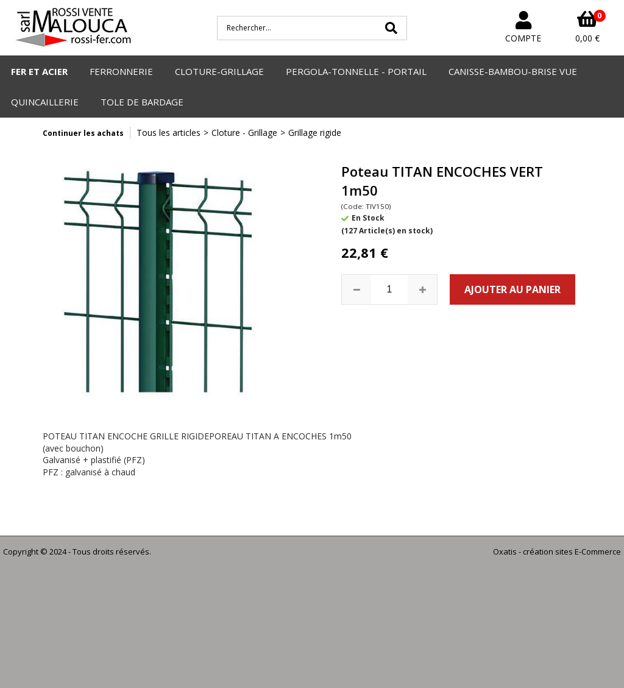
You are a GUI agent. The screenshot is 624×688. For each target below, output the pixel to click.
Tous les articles (168, 132)
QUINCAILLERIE (45, 102)
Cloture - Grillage (244, 132)
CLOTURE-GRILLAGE (219, 71)
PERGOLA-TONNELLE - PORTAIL (356, 71)
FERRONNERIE (121, 71)
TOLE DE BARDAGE (142, 102)
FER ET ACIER (39, 71)
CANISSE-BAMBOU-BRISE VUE (512, 71)
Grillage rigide (314, 132)
